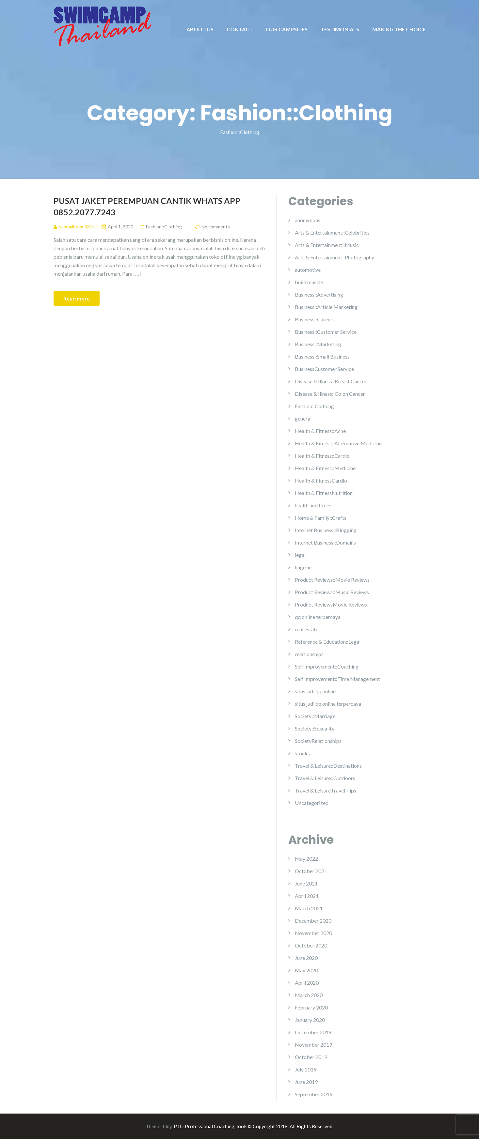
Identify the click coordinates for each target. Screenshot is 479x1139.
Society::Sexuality (314, 728)
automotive (308, 270)
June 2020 (306, 958)
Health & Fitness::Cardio (322, 456)
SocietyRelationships (318, 741)
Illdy (167, 1126)
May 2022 (306, 858)
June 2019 (306, 1082)
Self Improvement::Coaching (327, 666)
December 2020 (313, 920)
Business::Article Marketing (326, 307)
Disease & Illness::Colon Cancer (330, 394)
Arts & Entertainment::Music (327, 245)
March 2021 (309, 908)
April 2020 (307, 982)
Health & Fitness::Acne (320, 431)
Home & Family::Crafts (320, 518)
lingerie (303, 567)
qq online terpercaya (318, 617)
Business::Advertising (319, 294)
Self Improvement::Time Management (337, 679)
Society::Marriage (315, 716)
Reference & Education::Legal (327, 642)
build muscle (309, 282)
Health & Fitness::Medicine (325, 468)
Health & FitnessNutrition (324, 493)
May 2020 (306, 970)
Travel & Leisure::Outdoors (325, 778)
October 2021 (311, 871)
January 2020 (310, 1020)
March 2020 (309, 995)
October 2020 (311, 945)
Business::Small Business (322, 356)
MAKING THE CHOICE (399, 29)
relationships (309, 654)
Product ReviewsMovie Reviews (331, 604)
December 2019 (313, 1032)
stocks (302, 753)
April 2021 (307, 896)
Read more (76, 298)
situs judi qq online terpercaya (328, 703)
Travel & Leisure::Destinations (328, 765)
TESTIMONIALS (340, 29)
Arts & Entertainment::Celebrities (332, 232)
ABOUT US (200, 29)
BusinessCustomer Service (324, 369)
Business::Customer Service (326, 332)
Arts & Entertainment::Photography (334, 257)
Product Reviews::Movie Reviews (332, 580)
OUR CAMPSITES (287, 29)
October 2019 (311, 1057)
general (303, 418)
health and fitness (314, 505)
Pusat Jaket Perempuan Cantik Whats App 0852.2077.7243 (147, 206)
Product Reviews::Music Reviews (332, 592)
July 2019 (305, 1069)
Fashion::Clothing (164, 226)
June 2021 (306, 883)
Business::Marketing (318, 344)
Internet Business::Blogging (326, 530)
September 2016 (313, 1094)
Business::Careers (315, 319)
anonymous (307, 220)
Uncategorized (311, 803)
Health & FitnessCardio (321, 480)
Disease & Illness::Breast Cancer (331, 381)
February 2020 (311, 1007)
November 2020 (313, 933)
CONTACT (240, 29)
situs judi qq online (315, 691)
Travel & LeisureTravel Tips (325, 790)
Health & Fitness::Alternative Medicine (338, 443)
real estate (306, 629)
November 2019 (313, 1044)
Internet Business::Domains (325, 542)
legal (300, 555)
